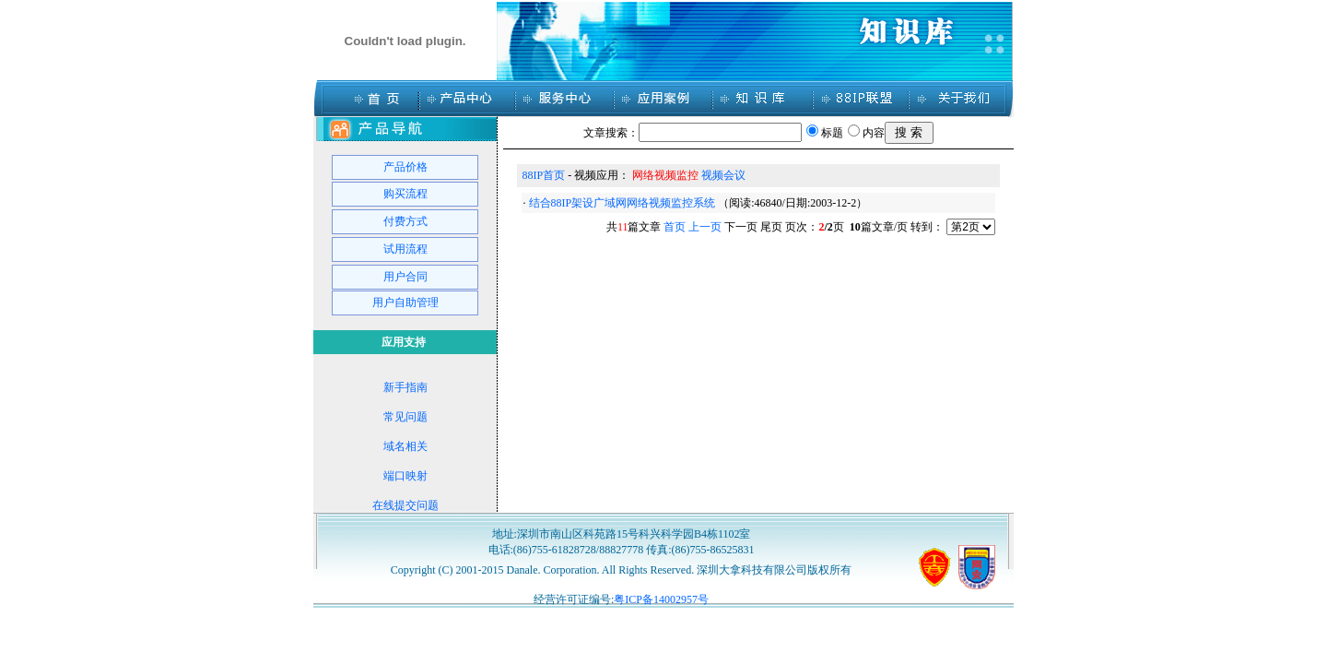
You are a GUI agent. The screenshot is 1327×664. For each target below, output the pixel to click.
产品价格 (405, 166)
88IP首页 (544, 175)
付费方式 (405, 221)
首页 (675, 226)
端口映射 (405, 475)
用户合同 (405, 276)
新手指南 (405, 387)
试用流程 (405, 249)
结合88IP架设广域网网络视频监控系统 (622, 202)
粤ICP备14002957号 (661, 599)
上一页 (705, 226)
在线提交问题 (405, 505)
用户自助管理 (405, 302)
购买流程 (405, 193)
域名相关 (405, 446)
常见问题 (405, 416)
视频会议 (723, 175)
